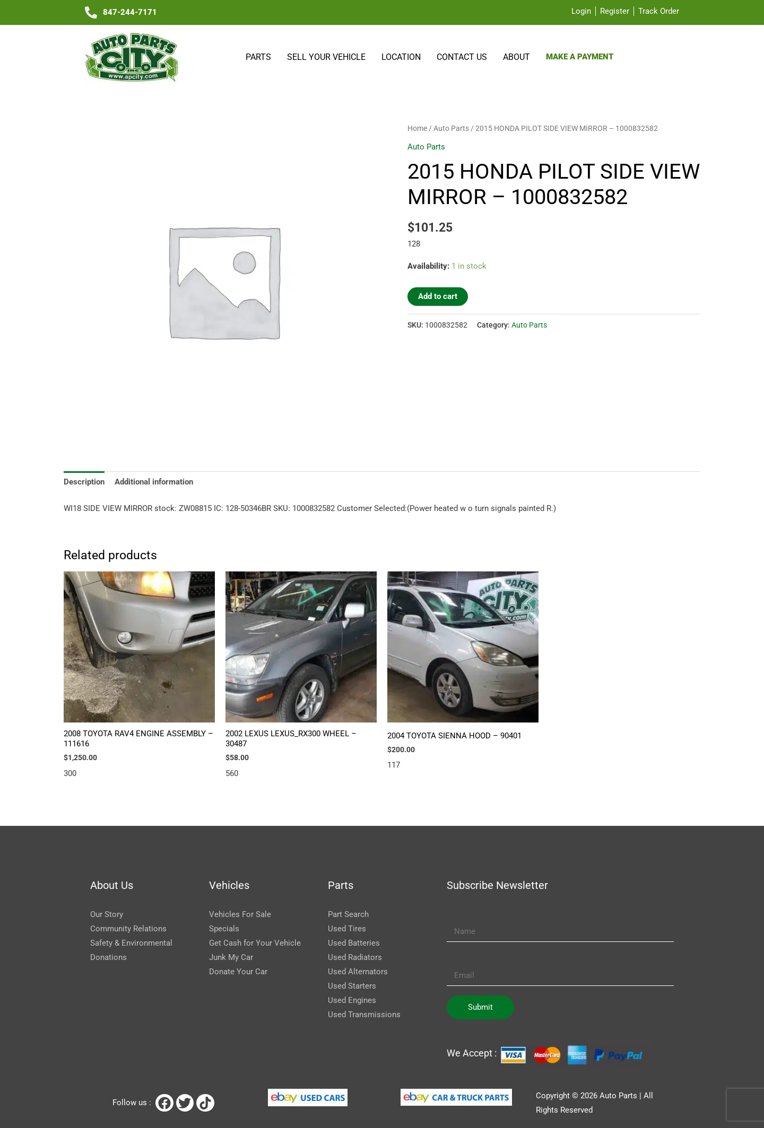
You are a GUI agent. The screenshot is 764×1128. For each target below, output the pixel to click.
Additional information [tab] (154, 482)
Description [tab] (84, 482)
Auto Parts (451, 128)
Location (401, 57)
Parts (258, 57)
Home (417, 128)
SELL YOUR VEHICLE (326, 57)
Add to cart (437, 296)
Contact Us (462, 57)
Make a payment (579, 56)
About (516, 57)
